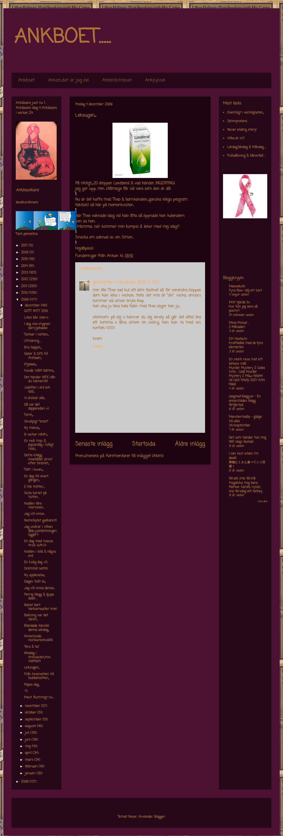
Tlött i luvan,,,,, (33, 469)
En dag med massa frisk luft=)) (38, 543)
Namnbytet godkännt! (40, 520)
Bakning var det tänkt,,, (36, 617)
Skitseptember (239, 425)
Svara (98, 347)
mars (29, 760)
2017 (25, 245)
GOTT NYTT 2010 (36, 311)
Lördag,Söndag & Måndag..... (246, 147)
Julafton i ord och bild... (37, 389)
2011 (24, 286)
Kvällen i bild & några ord (40, 553)
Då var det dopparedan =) (36, 406)
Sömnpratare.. (237, 121)
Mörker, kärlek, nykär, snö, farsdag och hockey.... (246, 489)
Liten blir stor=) (36, 317)
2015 (25, 259)
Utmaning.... (32, 341)
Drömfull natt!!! (36, 568)
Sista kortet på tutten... (35, 495)
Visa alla (262, 501)
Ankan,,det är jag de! (68, 80)
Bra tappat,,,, (32, 347)
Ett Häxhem (238, 339)
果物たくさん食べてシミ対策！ (247, 464)
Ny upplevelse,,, (34, 575)
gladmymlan (103, 282)
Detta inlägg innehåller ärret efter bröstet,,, (38, 459)
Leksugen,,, (31, 667)
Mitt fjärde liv (239, 302)
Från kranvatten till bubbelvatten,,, (39, 676)
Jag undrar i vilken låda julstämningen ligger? (40, 531)
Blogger (159, 816)
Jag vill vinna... (34, 514)
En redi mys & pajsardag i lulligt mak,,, (39, 445)
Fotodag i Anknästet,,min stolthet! (37, 657)
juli (27, 732)
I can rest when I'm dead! (243, 456)
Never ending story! (241, 129)
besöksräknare (27, 202)
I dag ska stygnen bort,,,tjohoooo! (37, 326)
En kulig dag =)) (35, 562)
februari (32, 766)
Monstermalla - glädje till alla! (245, 419)
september (34, 719)
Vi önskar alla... (35, 398)
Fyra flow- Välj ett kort (245, 290)
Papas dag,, (31, 684)
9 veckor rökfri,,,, (36, 434)
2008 (25, 781)
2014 (25, 266)
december (33, 305)
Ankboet (26, 80)
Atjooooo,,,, (30, 364)
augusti (31, 726)
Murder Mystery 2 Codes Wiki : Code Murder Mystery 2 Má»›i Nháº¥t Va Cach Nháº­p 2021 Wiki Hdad (247, 376)
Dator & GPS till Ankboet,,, (36, 356)
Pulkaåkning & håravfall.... (246, 155)
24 (31, 113)
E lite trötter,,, (34, 486)
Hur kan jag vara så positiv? (243, 308)
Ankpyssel (155, 80)
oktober (31, 712)
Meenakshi (237, 286)
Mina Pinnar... (239, 323)
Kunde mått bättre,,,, (39, 370)
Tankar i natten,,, (36, 334)
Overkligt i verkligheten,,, (245, 112)
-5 (25, 691)
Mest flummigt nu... (39, 697)
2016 (25, 252)
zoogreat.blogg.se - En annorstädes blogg (245, 398)
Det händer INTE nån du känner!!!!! (39, 379)
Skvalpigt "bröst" (36, 421)
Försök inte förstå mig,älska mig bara (243, 481)
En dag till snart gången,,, (36, 478)
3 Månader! (237, 327)
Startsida (143, 444)
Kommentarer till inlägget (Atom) (135, 456)
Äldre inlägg (190, 444)
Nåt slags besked (241, 441)
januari (30, 773)
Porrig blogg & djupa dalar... (39, 596)
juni (28, 739)
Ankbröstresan (117, 80)
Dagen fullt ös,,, (35, 581)
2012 (25, 279)
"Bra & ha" (31, 646)
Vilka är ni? (236, 138)
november (33, 706)
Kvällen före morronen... (34, 505)
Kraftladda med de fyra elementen (246, 345)
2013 (25, 272)
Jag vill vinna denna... (39, 588)
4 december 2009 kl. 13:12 (137, 282)
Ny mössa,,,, (32, 428)
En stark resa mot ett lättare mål (246, 361)
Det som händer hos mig (247, 437)
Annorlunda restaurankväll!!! (38, 638)
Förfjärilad (236, 405)
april (29, 753)
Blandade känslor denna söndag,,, (36, 627)
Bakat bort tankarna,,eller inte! (40, 607)
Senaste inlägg (93, 444)
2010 (25, 292)
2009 (25, 299)
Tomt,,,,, (28, 415)
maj (28, 746)
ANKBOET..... (62, 37)
